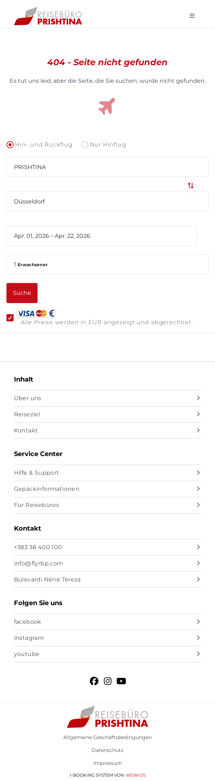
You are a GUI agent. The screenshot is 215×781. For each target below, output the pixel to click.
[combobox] (107, 167)
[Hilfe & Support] (107, 473)
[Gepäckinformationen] (107, 489)
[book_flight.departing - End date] (98, 235)
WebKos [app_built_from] (136, 775)
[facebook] (107, 622)
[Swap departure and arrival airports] (190, 185)
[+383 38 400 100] (107, 547)
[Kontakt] (107, 430)
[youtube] (107, 654)
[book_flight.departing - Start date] (31, 235)
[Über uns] (107, 398)
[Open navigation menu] (192, 16)
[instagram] (107, 638)
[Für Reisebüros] (107, 505)
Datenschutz (107, 750)
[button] (107, 264)
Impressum (107, 763)
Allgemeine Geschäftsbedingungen (107, 737)
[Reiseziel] (107, 414)
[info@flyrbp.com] (107, 563)
